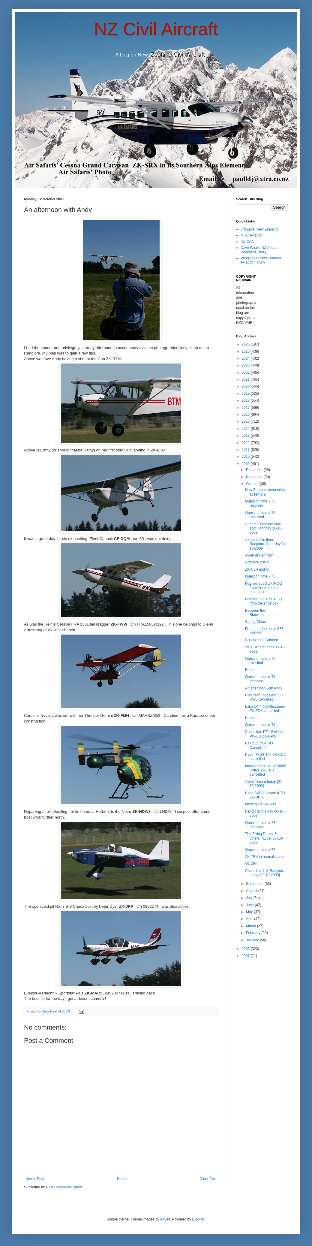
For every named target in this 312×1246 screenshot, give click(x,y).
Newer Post (35, 1179)
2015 (246, 421)
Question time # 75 (260, 576)
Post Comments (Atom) (64, 1187)
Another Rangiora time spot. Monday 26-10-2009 (264, 528)
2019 (246, 393)
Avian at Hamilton (259, 555)
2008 (246, 949)
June (250, 905)
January (253, 940)
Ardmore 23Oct (257, 562)
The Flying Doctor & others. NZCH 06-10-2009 (264, 838)
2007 (246, 956)
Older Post (208, 1179)
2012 (246, 443)
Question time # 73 (260, 850)
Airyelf (165, 1219)
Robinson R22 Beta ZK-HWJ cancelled (264, 697)
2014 (246, 429)
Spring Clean (255, 622)
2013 (246, 435)
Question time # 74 (260, 725)
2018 (246, 400)
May (250, 912)
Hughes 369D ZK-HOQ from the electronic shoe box (263, 587)
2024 (246, 358)
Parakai (251, 718)
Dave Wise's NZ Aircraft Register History (259, 250)
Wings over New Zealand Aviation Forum (261, 260)
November (255, 477)
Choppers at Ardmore (262, 640)
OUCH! (251, 863)
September (255, 884)
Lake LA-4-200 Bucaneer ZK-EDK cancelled (265, 708)
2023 (246, 365)
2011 (246, 450)
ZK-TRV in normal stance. (265, 857)
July (250, 898)
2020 (246, 386)
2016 (246, 414)
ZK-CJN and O (257, 569)
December (255, 470)
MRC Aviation (251, 235)
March (251, 926)
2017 (246, 408)
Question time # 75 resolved (260, 503)
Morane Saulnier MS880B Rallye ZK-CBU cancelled (265, 770)
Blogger (198, 1219)
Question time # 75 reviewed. (260, 515)
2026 (246, 344)
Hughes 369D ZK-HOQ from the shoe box (263, 601)
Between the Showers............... (262, 612)
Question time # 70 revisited (260, 660)
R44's (249, 670)
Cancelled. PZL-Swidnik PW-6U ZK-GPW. (264, 734)
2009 (246, 464)
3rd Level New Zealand (259, 229)
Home (122, 1179)
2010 (246, 456)
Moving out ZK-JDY (260, 804)
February (253, 933)
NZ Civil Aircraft (156, 29)
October (253, 484)
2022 (246, 372)
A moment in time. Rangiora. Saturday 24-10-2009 (266, 544)
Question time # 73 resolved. (260, 825)
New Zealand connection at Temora (265, 492)
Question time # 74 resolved (260, 679)
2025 (246, 351)
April (250, 919)
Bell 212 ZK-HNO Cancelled (259, 745)
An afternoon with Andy (263, 688)
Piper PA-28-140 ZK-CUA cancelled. (265, 757)
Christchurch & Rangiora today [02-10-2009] (264, 873)
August (252, 891)
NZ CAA (247, 242)
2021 (246, 379)
